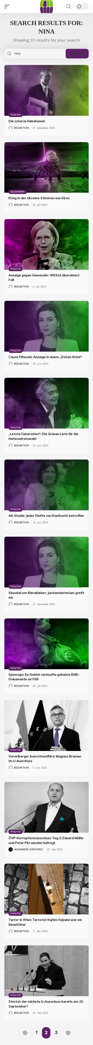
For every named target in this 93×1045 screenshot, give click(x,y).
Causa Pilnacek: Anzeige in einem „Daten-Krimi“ (45, 357)
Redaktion (21, 128)
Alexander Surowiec (28, 849)
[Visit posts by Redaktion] (10, 128)
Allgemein (18, 191)
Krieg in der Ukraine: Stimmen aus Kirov (39, 198)
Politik (15, 114)
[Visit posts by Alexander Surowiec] (10, 849)
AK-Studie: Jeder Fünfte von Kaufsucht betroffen (46, 516)
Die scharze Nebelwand (26, 121)
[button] (8, 6)
